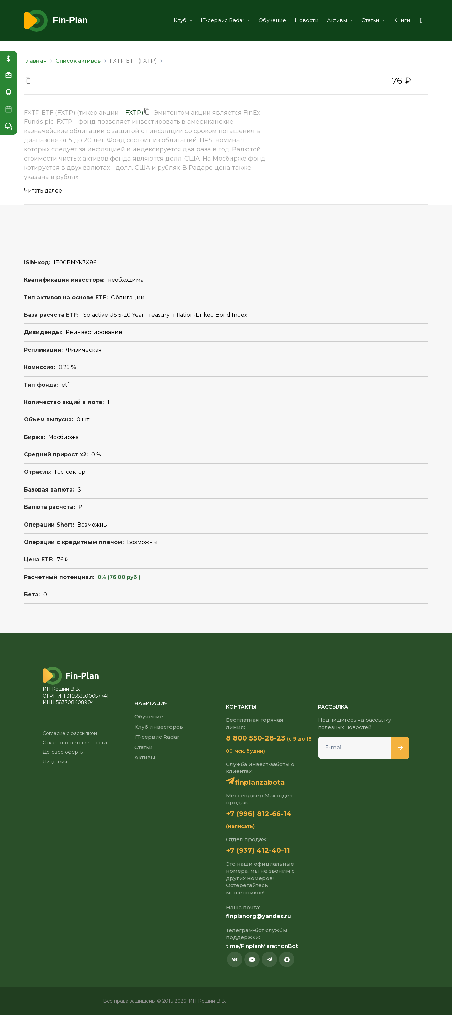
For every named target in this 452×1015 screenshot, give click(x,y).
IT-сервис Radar (225, 20)
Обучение (272, 20)
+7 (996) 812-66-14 (258, 814)
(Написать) (240, 826)
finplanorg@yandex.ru (258, 916)
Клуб (183, 20)
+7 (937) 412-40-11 (258, 850)
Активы (340, 20)
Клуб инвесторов (158, 726)
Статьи (373, 20)
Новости (306, 20)
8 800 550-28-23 (255, 738)
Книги (401, 20)
